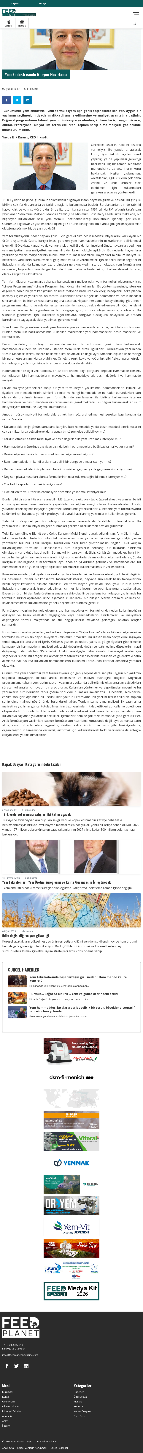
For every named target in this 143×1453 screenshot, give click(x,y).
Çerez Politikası (59, 1447)
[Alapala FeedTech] (71, 1051)
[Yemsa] (71, 1248)
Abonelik (7, 1416)
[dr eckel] (71, 1184)
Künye (5, 1396)
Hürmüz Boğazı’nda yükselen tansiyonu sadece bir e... (59, 999)
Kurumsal (7, 1392)
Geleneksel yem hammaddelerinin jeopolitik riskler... (59, 1016)
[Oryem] (71, 1205)
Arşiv (5, 1421)
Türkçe (42, 3)
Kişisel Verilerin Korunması (32, 1447)
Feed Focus (80, 1416)
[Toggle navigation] (136, 14)
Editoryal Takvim (11, 1411)
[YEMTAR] (71, 1098)
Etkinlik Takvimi (10, 1406)
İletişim (6, 1425)
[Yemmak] (71, 1163)
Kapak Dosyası (82, 1411)
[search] (134, 23)
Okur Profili (8, 1401)
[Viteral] (71, 1141)
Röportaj (78, 1406)
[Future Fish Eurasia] (71, 1269)
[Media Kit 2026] (71, 1291)
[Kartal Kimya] (71, 1120)
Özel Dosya (80, 1396)
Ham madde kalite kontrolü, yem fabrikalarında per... (59, 985)
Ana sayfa (8, 1447)
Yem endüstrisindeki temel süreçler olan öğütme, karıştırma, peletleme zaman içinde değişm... (67, 888)
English (15, 3)
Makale (78, 1401)
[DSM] (71, 1077)
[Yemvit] (71, 1227)
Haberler (79, 1392)
